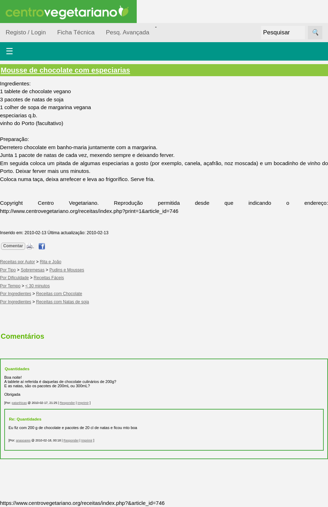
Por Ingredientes (15, 293)
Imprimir (83, 403)
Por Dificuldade (14, 277)
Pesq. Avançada (127, 32)
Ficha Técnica (76, 32)
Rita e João (50, 261)
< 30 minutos (38, 285)
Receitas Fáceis (49, 277)
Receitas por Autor (17, 261)
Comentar (13, 245)
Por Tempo (10, 285)
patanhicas (19, 403)
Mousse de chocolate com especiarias (65, 70)
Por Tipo (8, 269)
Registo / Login (26, 32)
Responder (67, 403)
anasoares (23, 440)
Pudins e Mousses (66, 269)
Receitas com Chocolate (59, 293)
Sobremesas (32, 269)
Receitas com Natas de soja (62, 301)
